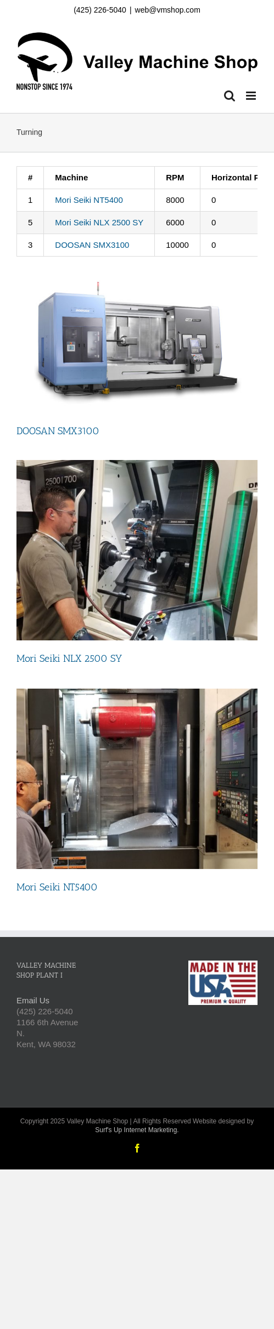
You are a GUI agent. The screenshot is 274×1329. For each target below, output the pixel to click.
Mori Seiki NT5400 (88, 200)
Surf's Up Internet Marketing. (136, 1130)
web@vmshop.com (167, 9)
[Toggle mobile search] (229, 95)
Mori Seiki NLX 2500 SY (99, 222)
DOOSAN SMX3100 (92, 244)
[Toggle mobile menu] (252, 95)
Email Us (32, 1000)
